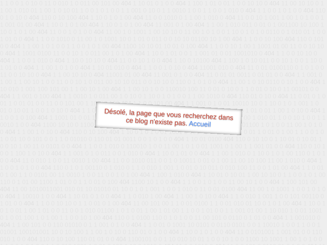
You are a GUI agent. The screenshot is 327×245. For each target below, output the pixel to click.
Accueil (200, 123)
